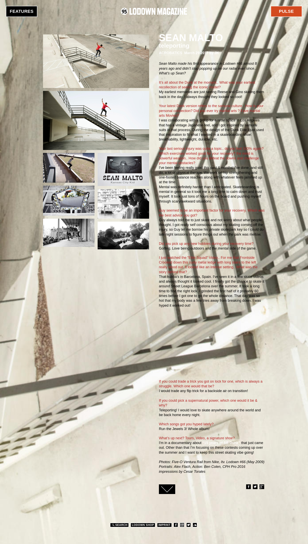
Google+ (261, 487)
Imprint (164, 524)
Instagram (182, 525)
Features (22, 11)
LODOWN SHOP (143, 524)
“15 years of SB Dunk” (221, 443)
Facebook (248, 487)
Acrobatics (170, 53)
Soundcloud (194, 525)
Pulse (286, 11)
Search (119, 525)
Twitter (255, 487)
